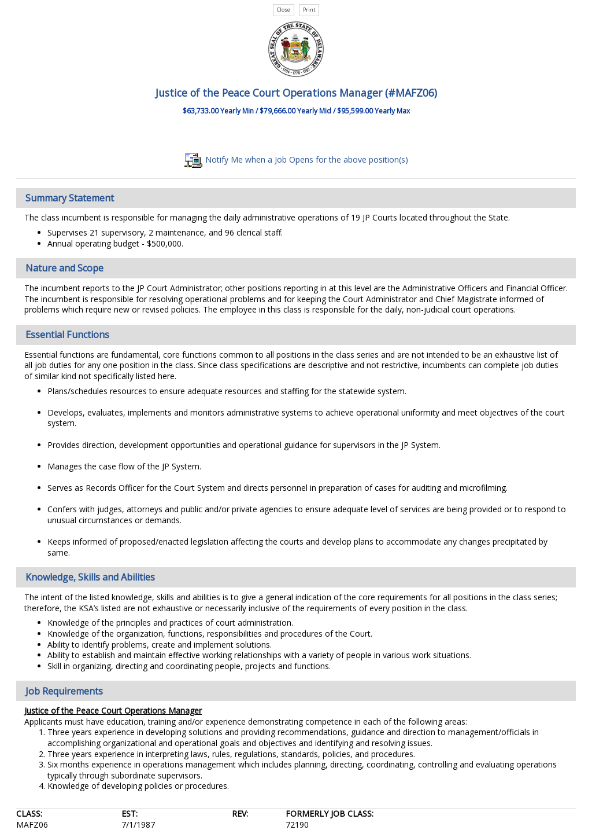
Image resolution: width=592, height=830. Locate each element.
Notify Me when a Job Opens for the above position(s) (296, 159)
